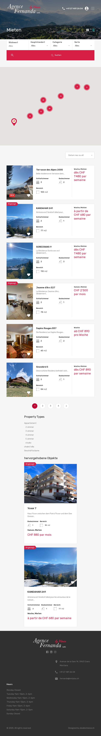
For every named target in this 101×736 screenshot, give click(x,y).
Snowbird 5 (42, 366)
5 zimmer (30, 438)
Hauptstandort (38, 42)
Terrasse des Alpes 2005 (49, 169)
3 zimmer (30, 430)
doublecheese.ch (86, 727)
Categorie (57, 42)
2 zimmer (30, 426)
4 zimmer (30, 434)
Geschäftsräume (31, 450)
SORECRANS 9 (44, 246)
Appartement (30, 422)
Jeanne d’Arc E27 (45, 287)
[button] (14, 121)
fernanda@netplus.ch (69, 678)
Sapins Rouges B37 (46, 327)
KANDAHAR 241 (44, 207)
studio (28, 442)
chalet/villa (29, 446)
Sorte (77, 42)
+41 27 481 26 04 (74, 8)
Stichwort (13, 42)
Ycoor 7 (31, 507)
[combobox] (39, 46)
